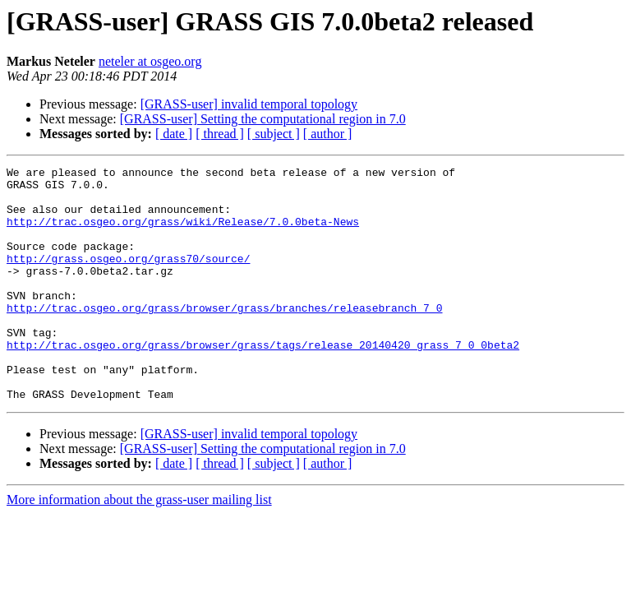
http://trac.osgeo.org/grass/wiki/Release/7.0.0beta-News (183, 233)
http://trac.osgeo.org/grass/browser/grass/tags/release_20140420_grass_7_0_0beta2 (263, 381)
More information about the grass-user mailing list (139, 546)
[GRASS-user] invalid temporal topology (248, 104)
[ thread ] (220, 134)
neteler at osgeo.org (150, 61)
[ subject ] (273, 134)
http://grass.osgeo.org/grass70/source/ (128, 278)
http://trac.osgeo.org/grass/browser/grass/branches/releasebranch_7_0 (224, 337)
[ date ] (173, 134)
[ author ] (327, 134)
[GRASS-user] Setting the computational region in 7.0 (263, 119)
